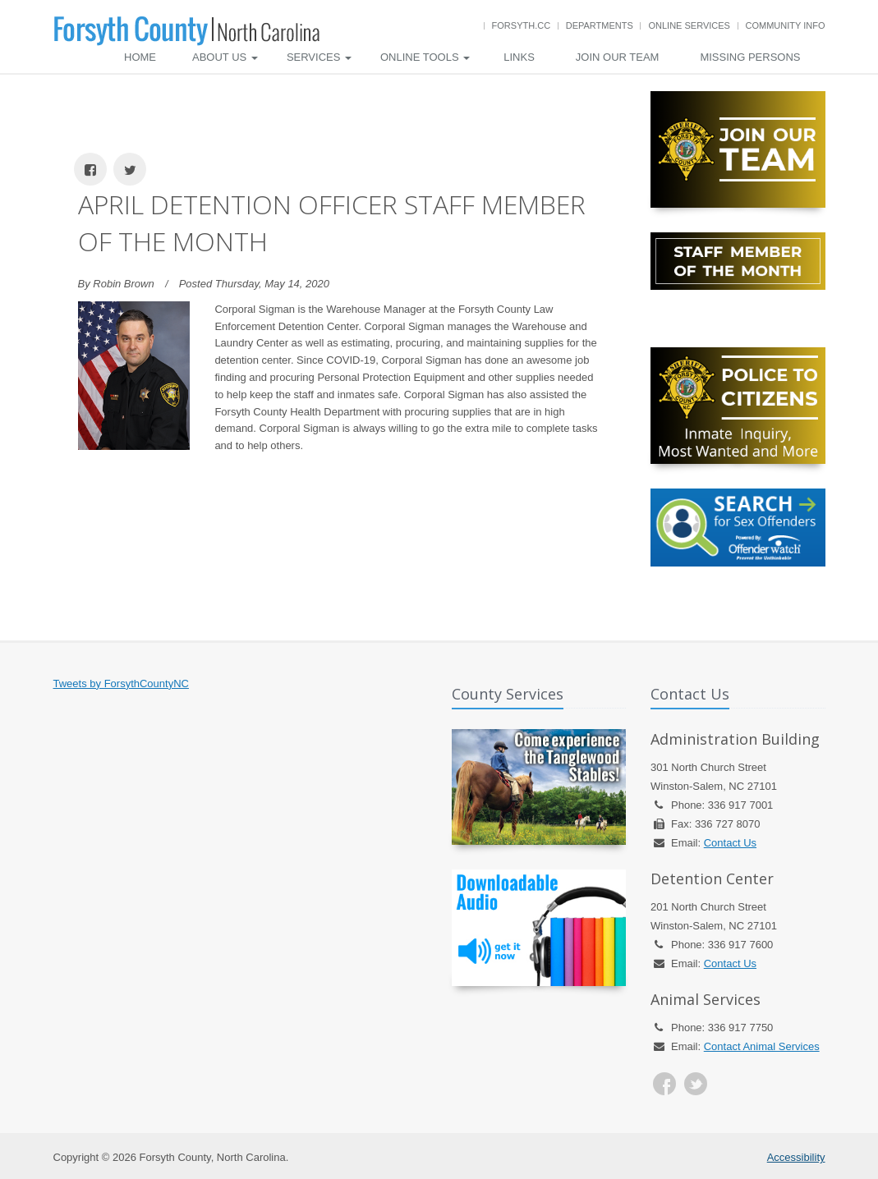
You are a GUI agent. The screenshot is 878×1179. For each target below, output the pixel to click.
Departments (599, 25)
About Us (225, 57)
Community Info (785, 25)
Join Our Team (618, 57)
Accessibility (796, 1157)
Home (140, 57)
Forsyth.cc (521, 25)
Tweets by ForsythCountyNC (121, 683)
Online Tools (425, 57)
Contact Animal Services (762, 1046)
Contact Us (730, 843)
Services (319, 57)
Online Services (688, 25)
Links (519, 57)
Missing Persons (750, 57)
